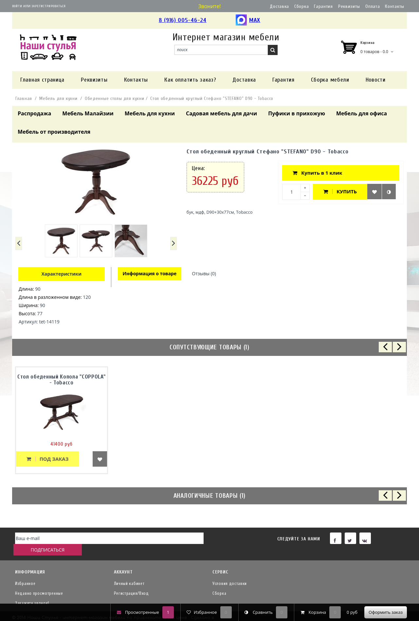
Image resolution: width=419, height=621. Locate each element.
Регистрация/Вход (131, 582)
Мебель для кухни (58, 98)
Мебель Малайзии (87, 113)
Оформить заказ (386, 612)
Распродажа (34, 113)
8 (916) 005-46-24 (183, 20)
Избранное (25, 573)
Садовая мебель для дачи (221, 113)
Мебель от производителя (54, 131)
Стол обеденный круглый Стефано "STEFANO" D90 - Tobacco (211, 98)
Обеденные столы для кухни (114, 98)
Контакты (394, 6)
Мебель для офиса (361, 113)
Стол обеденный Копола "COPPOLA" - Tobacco (61, 380)
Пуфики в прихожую (296, 113)
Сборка (301, 6)
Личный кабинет (129, 573)
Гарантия (323, 6)
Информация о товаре (150, 274)
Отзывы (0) (205, 274)
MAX (248, 20)
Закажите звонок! (32, 592)
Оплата (372, 6)
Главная (23, 98)
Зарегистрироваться (48, 6)
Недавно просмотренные (39, 582)
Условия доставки (229, 573)
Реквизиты (349, 6)
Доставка (279, 6)
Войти (17, 6)
